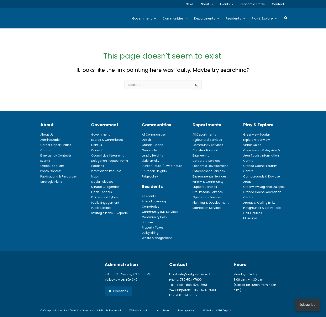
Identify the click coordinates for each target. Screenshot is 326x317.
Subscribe (307, 304)
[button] (215, 4)
